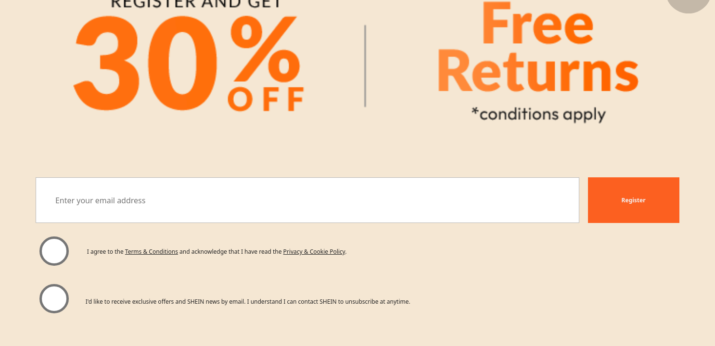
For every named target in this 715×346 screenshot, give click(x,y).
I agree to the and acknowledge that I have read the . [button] (217, 251)
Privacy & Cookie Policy (314, 251)
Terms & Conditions (151, 251)
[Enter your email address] (307, 200)
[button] (633, 200)
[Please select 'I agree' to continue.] (54, 251)
